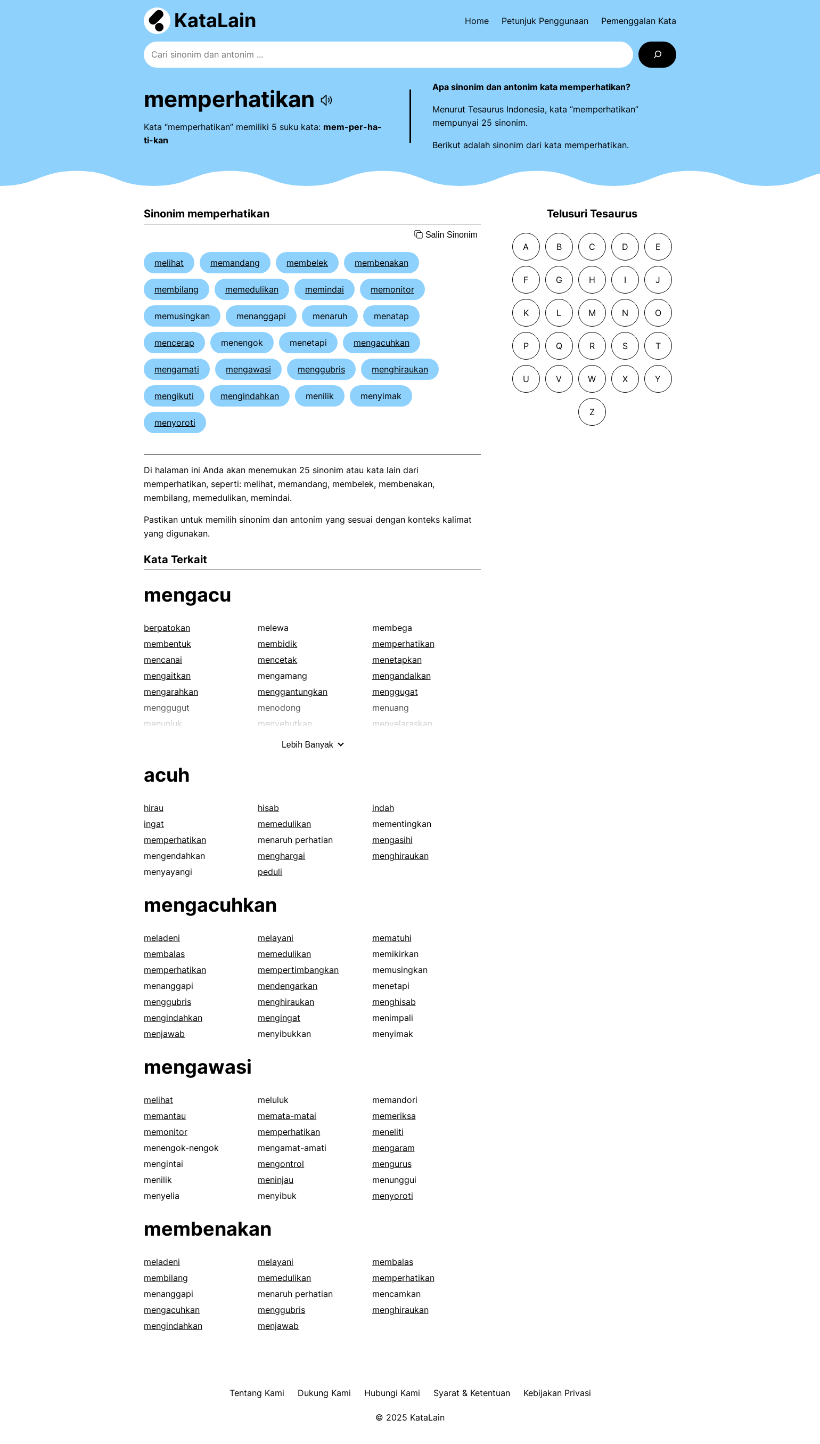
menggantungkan (292, 691)
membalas (164, 953)
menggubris (321, 369)
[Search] (657, 55)
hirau (153, 807)
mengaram (393, 1147)
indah (383, 807)
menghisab (394, 1001)
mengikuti (174, 396)
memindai (324, 289)
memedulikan (251, 289)
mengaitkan (167, 675)
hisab (268, 807)
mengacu (187, 594)
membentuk (167, 643)
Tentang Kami (256, 1393)
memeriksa (394, 1115)
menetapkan (397, 659)
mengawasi (248, 369)
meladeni (162, 937)
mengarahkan (171, 691)
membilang (176, 289)
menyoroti (174, 422)
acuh (167, 774)
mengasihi (392, 839)
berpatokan (167, 627)
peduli (270, 871)
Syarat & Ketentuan (471, 1393)
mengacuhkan (381, 342)
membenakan (381, 262)
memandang (235, 262)
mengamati (176, 369)
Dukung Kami (324, 1393)
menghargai (281, 855)
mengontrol (281, 1163)
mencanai (163, 659)
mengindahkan (249, 396)
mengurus (392, 1163)
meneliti (388, 1131)
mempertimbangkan (298, 969)
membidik (277, 643)
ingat (154, 823)
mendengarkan (287, 985)
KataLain (215, 20)
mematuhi (392, 937)
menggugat (395, 691)
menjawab (164, 1033)
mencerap (174, 342)
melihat (169, 262)
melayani (275, 937)
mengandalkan (401, 675)
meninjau (275, 1179)
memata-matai (287, 1115)
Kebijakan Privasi (557, 1393)
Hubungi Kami (392, 1393)
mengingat (279, 1017)
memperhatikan (403, 643)
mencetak (277, 659)
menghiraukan (400, 369)
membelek (307, 262)
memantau (165, 1115)
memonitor (392, 289)
